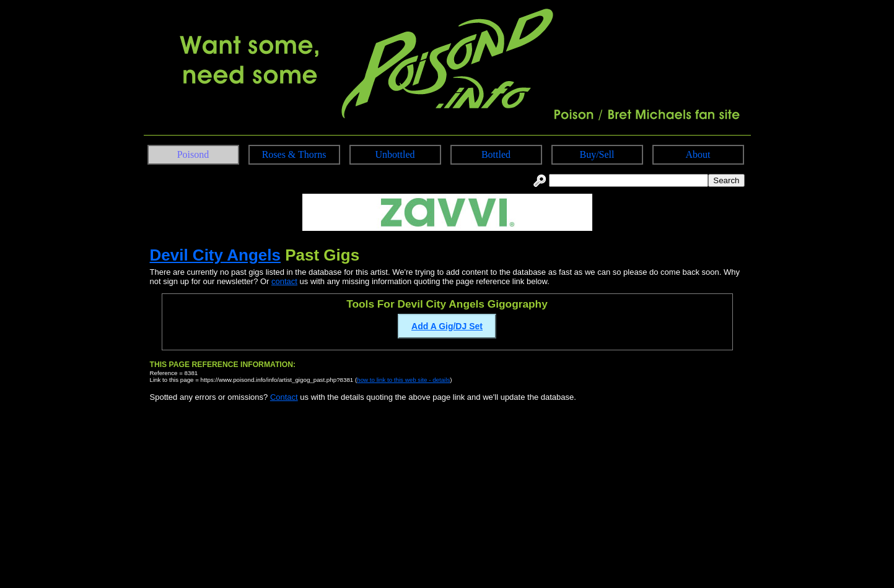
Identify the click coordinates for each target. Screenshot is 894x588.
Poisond (193, 154)
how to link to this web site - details (403, 379)
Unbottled (395, 154)
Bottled (496, 154)
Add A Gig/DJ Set (447, 326)
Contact (284, 397)
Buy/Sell (596, 154)
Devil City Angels (215, 255)
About (698, 154)
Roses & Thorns (294, 154)
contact (284, 281)
